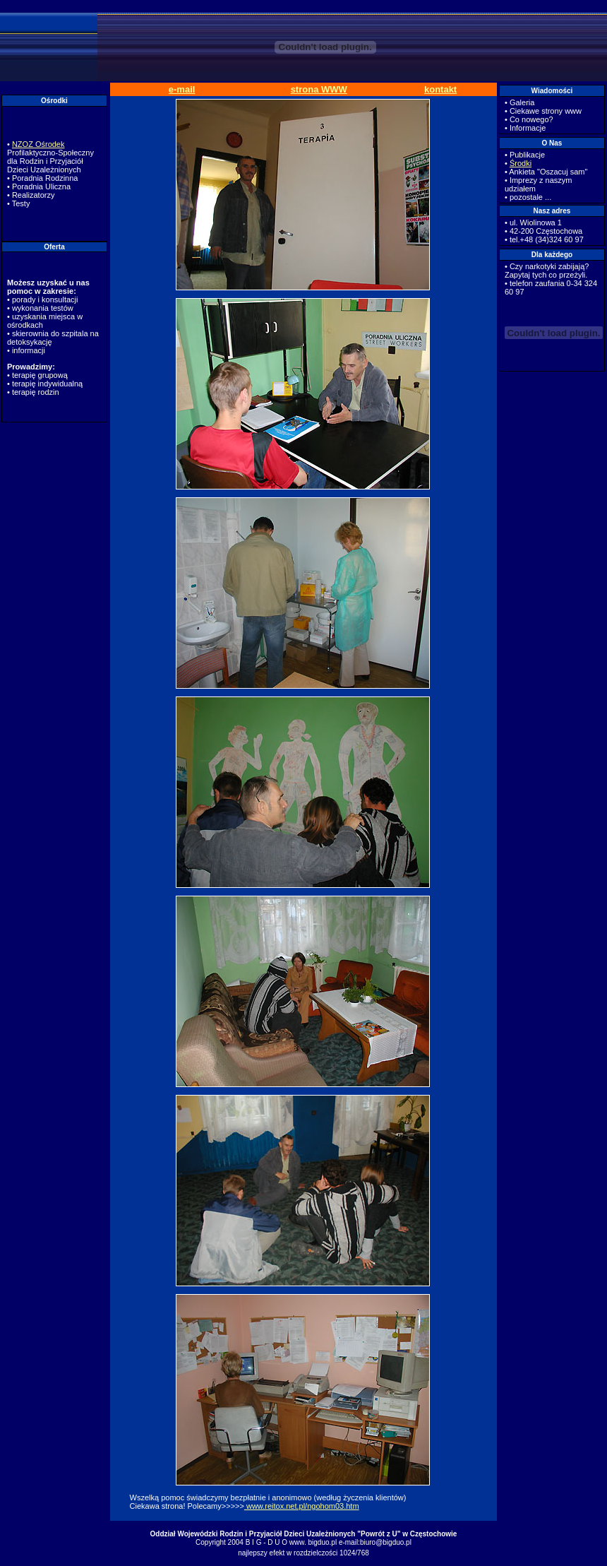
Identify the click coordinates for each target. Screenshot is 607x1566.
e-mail (182, 89)
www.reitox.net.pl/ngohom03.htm (301, 1506)
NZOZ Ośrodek (38, 144)
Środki (520, 163)
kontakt (440, 89)
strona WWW (319, 89)
